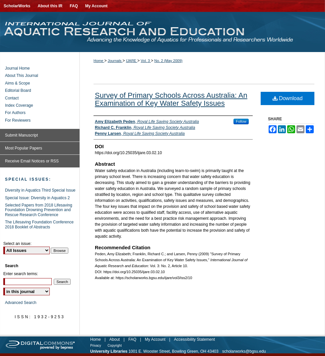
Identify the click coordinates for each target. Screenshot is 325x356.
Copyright (114, 345)
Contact (12, 98)
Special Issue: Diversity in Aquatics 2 (37, 198)
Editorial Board (18, 90)
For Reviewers (18, 120)
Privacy (95, 345)
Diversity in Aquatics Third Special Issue (40, 190)
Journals (115, 61)
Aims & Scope (17, 83)
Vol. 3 (146, 61)
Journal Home (17, 68)
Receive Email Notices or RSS (32, 161)
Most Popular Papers (23, 148)
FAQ (132, 339)
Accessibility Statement (194, 339)
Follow (241, 121)
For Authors (15, 112)
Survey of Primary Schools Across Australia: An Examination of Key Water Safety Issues (171, 99)
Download (288, 98)
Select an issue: (17, 243)
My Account (155, 339)
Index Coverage (19, 105)
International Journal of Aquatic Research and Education (162, 32)
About (114, 339)
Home (99, 61)
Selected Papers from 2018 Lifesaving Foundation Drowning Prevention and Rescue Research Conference (38, 210)
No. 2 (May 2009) (168, 61)
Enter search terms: (20, 273)
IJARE (131, 61)
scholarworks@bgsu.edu (244, 351)
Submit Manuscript (21, 135)
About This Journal (21, 75)
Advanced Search (20, 302)
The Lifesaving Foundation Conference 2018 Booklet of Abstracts (39, 224)
